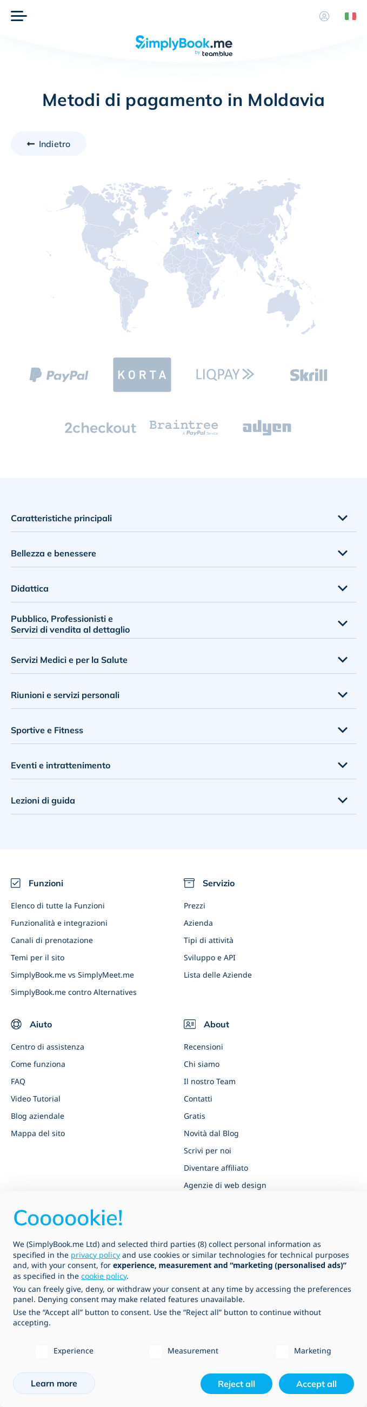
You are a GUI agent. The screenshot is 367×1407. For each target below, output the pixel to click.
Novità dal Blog (211, 1133)
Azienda (198, 923)
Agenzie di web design (225, 1185)
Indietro (54, 143)
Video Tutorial (36, 1098)
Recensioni (203, 1046)
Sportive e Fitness (47, 730)
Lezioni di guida (43, 800)
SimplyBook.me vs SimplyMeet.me (72, 975)
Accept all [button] (316, 1383)
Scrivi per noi (207, 1150)
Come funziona (38, 1064)
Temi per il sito (37, 957)
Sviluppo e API (210, 957)
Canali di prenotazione (52, 940)
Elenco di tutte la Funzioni (58, 905)
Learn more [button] (54, 1383)
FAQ (18, 1081)
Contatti (198, 1098)
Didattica (30, 588)
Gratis (194, 1116)
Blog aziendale (37, 1116)
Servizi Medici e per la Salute (69, 659)
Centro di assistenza (47, 1046)
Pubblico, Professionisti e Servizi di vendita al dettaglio (70, 624)
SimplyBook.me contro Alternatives (74, 992)
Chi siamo (201, 1064)
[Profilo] (324, 16)
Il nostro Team (210, 1081)
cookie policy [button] (103, 1276)
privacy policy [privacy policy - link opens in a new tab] (95, 1255)
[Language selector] (346, 16)
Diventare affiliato (216, 1168)
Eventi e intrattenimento (60, 765)
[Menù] (19, 16)
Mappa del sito (38, 1133)
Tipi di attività (208, 940)
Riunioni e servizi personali (65, 694)
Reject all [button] (236, 1383)
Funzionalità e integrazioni (59, 923)
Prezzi (194, 905)
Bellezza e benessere (53, 553)
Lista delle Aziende (218, 975)
